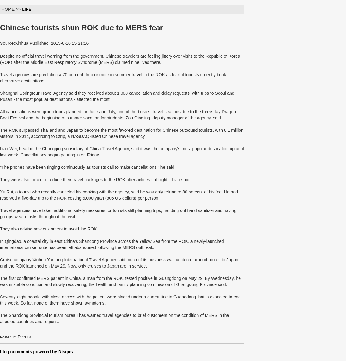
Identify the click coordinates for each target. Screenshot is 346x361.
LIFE (26, 9)
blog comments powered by (36, 351)
